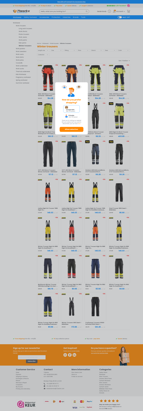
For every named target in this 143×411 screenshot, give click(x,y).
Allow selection (71, 129)
